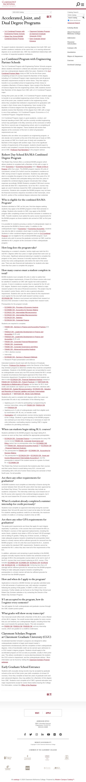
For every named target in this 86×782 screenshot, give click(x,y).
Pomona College (8, 758)
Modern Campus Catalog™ (64, 779)
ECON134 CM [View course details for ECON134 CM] (24, 565)
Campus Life (72, 48)
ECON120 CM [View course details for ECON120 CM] (10, 565)
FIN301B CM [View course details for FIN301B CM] (12, 407)
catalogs (16, 779)
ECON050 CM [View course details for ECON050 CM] (41, 443)
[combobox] (32, 12)
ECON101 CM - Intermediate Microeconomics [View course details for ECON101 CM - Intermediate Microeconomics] (21, 312)
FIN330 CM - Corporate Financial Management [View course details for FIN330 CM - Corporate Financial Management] (21, 342)
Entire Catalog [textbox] (72, 15)
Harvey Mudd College (27, 768)
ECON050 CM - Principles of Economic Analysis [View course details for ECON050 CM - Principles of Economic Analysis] (21, 307)
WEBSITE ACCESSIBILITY (43, 742)
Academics (71, 52)
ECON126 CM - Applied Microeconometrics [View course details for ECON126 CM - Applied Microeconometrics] (17, 389)
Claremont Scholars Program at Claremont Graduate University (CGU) (40, 34)
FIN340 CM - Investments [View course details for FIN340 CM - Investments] (13, 344)
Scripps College (67, 758)
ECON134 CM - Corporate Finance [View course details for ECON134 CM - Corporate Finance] (17, 320)
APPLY (48, 713)
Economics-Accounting (24, 167)
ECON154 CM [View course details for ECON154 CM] (24, 455)
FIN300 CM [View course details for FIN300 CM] (31, 405)
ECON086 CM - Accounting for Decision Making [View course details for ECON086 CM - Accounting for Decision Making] (21, 310)
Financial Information (71, 43)
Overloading (9, 415)
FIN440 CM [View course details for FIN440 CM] (6, 382)
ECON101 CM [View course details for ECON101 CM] (35, 563)
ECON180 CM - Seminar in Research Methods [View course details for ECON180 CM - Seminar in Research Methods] (21, 357)
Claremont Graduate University (27, 758)
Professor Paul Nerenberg (20, 150)
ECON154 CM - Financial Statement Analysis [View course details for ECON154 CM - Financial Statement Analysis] (26, 379)
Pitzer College (47, 768)
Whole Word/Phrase (75, 20)
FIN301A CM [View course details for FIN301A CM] (40, 405)
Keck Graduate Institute (57, 768)
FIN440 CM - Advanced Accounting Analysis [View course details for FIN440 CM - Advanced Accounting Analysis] (20, 349)
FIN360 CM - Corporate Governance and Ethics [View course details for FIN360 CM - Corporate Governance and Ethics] (21, 347)
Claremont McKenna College (9, 4)
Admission (71, 38)
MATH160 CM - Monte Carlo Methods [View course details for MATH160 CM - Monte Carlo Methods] (27, 394)
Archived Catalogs (74, 65)
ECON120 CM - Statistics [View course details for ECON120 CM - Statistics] (13, 317)
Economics (10, 167)
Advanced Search (73, 23)
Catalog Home (72, 28)
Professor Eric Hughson (17, 365)
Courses (70, 60)
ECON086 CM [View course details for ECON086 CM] (14, 463)
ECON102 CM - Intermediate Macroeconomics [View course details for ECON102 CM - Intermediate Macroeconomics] (21, 315)
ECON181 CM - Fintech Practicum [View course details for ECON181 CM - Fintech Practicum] (23, 382)
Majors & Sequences (75, 56)
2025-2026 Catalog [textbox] (18, 12)
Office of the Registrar (28, 685)
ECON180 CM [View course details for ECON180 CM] (7, 298)
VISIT (37, 713)
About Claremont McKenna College (73, 33)
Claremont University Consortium (47, 758)
